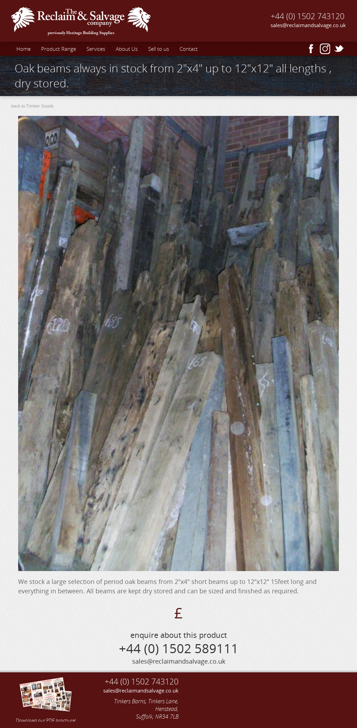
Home (23, 48)
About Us (127, 48)
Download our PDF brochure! (46, 698)
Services (95, 48)
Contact (189, 48)
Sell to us (158, 48)
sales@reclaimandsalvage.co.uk (308, 25)
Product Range (58, 48)
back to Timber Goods (32, 106)
